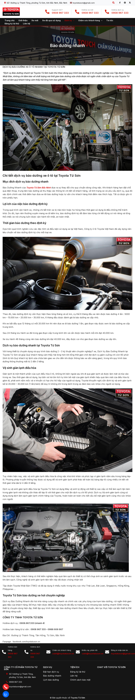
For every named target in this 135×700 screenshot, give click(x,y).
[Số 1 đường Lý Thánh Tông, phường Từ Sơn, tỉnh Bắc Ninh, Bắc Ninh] (35, 3)
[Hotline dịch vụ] (26, 652)
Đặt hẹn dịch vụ (51, 671)
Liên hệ (73, 675)
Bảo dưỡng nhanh (52, 675)
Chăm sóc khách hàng (61, 650)
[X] (129, 2)
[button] (113, 2)
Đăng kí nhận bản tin (119, 650)
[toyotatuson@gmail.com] (82, 3)
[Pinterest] (124, 2)
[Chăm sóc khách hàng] (48, 652)
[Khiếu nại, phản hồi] (78, 652)
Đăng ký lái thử (77, 671)
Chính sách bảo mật (80, 679)
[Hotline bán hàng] (4, 652)
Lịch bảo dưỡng (51, 679)
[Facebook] (119, 2)
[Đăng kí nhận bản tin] (107, 652)
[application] (73, 20)
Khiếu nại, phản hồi (89, 650)
